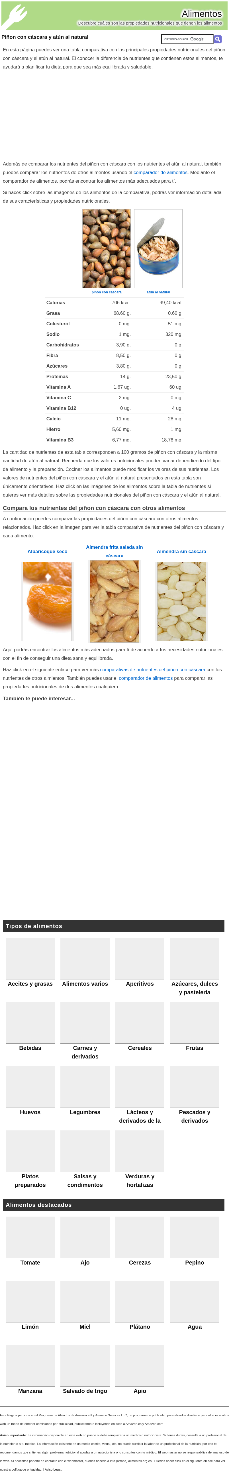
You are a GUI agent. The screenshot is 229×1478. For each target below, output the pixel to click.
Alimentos (202, 14)
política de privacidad (26, 1469)
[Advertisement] (114, 114)
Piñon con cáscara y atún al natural (44, 37)
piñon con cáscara (107, 292)
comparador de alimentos (160, 172)
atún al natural (158, 292)
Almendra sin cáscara (181, 551)
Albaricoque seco (48, 551)
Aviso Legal (53, 1469)
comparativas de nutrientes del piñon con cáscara (152, 669)
